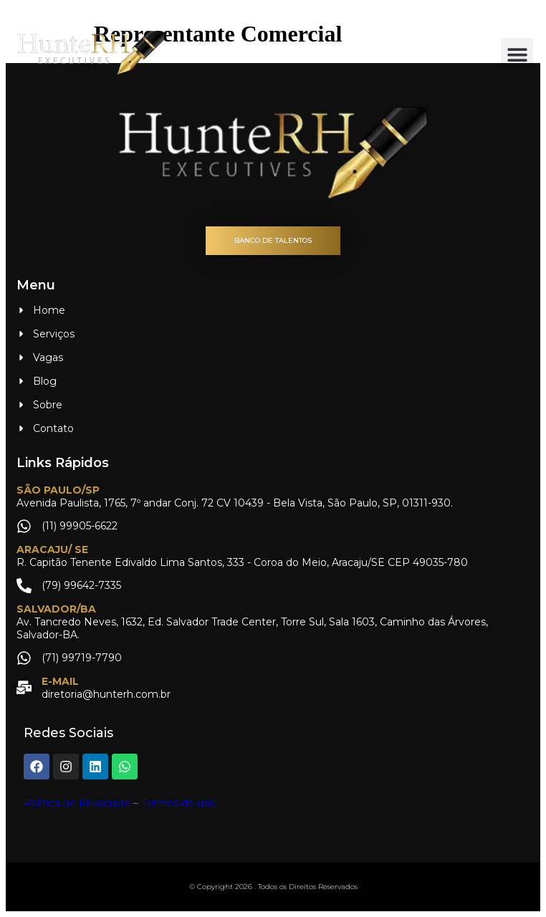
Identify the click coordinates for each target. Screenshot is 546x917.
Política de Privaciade (77, 803)
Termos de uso (178, 803)
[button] (517, 54)
